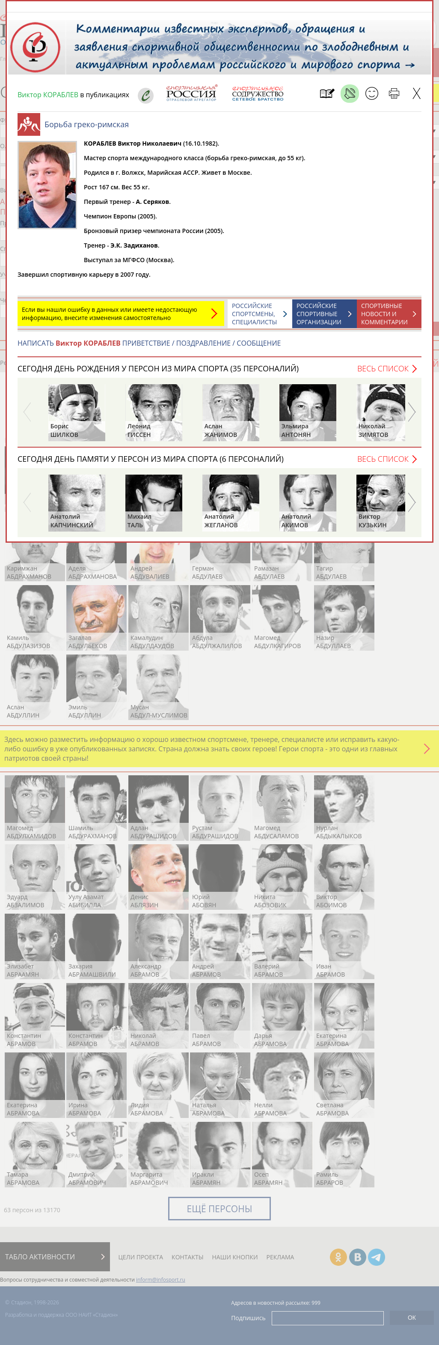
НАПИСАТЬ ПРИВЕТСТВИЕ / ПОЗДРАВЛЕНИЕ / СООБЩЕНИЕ (149, 347)
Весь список (383, 373)
